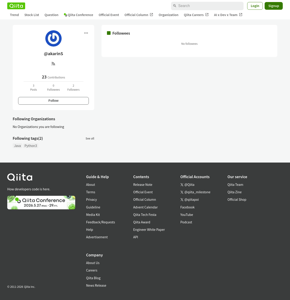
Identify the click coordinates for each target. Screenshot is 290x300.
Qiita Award (141, 222)
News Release (96, 285)
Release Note (142, 184)
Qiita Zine (234, 192)
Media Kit (93, 214)
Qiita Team (235, 184)
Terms (90, 192)
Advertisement (97, 237)
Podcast (186, 222)
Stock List (31, 14)
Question (51, 14)
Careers (91, 270)
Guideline (93, 207)
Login (255, 5)
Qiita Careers (196, 14)
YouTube (186, 214)
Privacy (91, 199)
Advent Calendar (145, 207)
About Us (92, 262)
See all (90, 138)
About (90, 184)
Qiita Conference (78, 14)
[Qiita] (16, 5)
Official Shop (236, 199)
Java (17, 145)
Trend (14, 14)
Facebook (187, 207)
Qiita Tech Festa (144, 214)
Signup (273, 5)
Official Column (139, 14)
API (135, 237)
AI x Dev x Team (228, 14)
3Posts (33, 87)
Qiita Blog (93, 278)
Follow (53, 100)
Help (89, 229)
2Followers (73, 87)
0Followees (53, 87)
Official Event (109, 14)
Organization (168, 14)
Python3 (30, 145)
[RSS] (53, 64)
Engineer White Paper (149, 229)
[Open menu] (86, 33)
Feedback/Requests (100, 222)
